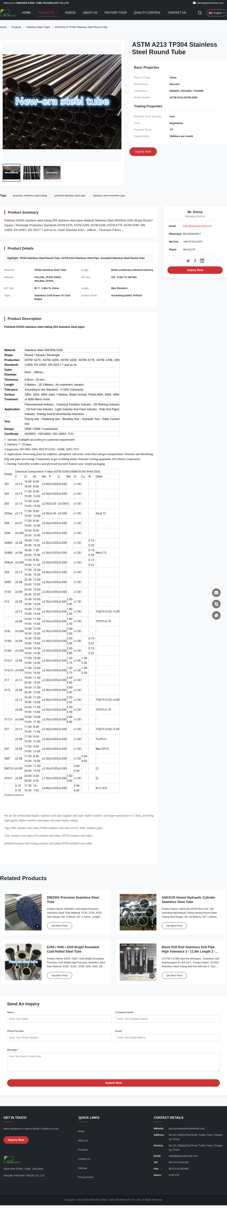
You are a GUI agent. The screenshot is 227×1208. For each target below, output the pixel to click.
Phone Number (15, 1031)
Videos (70, 12)
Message (13, 1049)
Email (119, 1031)
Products (46, 12)
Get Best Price (60, 925)
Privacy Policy (85, 1179)
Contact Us (177, 12)
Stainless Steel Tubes (38, 27)
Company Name (124, 1012)
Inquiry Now (195, 270)
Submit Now (113, 1085)
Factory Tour (116, 12)
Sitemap (82, 1170)
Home (26, 12)
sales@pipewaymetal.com (210, 3)
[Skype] (216, 604)
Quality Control (147, 12)
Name (11, 1012)
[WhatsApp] (216, 615)
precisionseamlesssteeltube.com (187, 1131)
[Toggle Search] (200, 13)
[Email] (216, 592)
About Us (90, 12)
